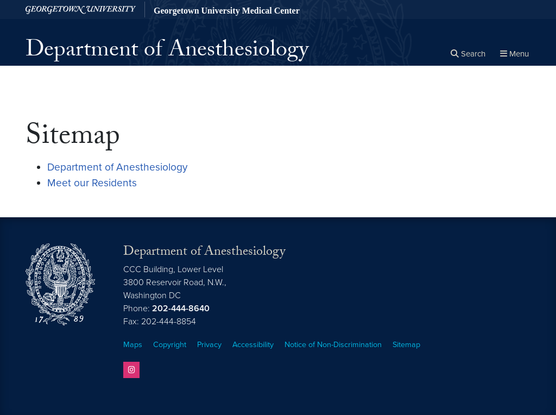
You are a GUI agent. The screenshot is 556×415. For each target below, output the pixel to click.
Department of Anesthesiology (167, 52)
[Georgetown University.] (81, 9)
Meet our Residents (92, 183)
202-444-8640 (181, 308)
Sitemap (406, 344)
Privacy (209, 344)
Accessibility (253, 344)
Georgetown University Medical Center (227, 10)
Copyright (169, 344)
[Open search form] (468, 54)
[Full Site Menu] (514, 54)
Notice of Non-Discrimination (333, 344)
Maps (132, 344)
